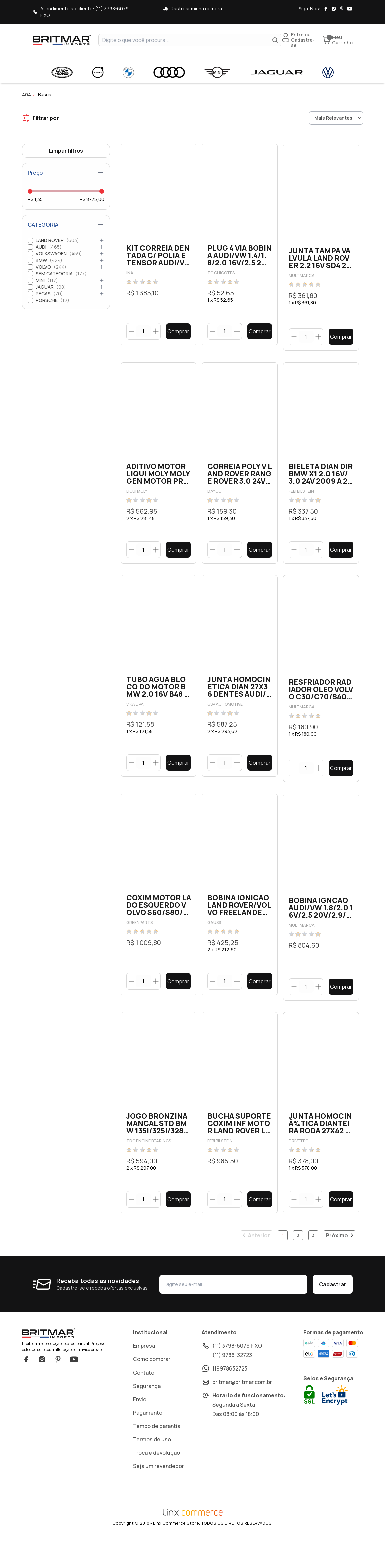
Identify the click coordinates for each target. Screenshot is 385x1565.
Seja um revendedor (158, 1488)
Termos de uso (152, 1461)
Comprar (178, 331)
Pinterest (58, 1382)
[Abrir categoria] (101, 240)
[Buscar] (275, 40)
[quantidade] (143, 331)
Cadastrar (332, 1306)
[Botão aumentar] (156, 331)
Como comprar (151, 1381)
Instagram (42, 1382)
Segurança (147, 1408)
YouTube (74, 1382)
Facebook (26, 1382)
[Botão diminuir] (131, 331)
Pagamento (147, 1435)
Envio (139, 1421)
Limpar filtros (66, 150)
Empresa (144, 1368)
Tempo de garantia (156, 1448)
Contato (143, 1395)
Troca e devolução (156, 1475)
